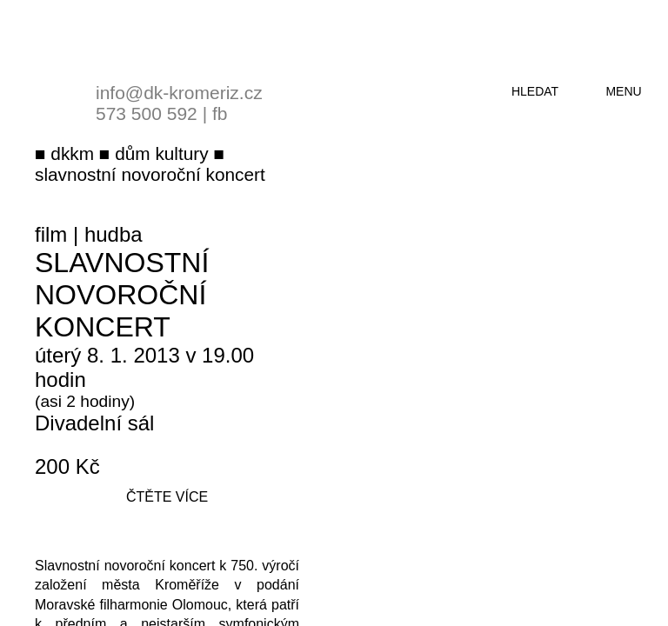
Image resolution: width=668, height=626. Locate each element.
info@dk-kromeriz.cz (179, 93)
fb (220, 113)
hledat (534, 91)
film (51, 234)
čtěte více (167, 496)
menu (623, 91)
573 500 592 (146, 113)
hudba (113, 234)
